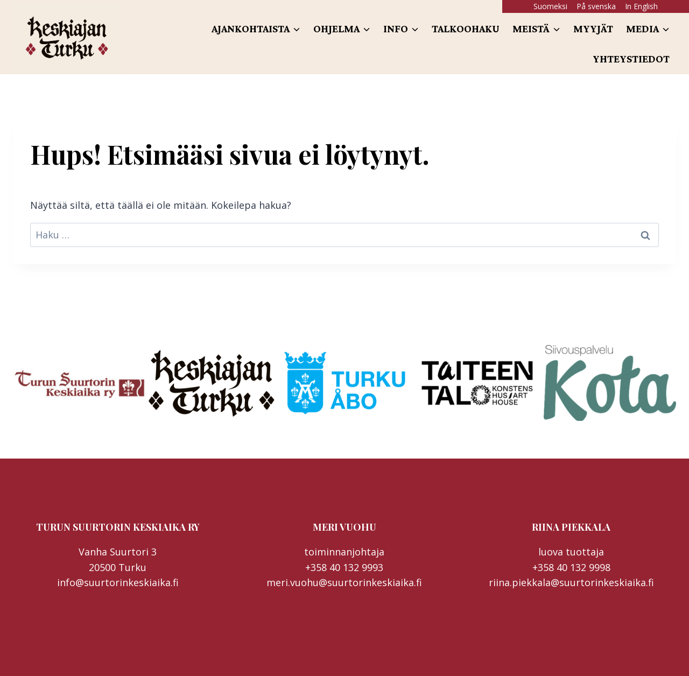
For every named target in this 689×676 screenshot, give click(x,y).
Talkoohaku (466, 28)
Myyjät (593, 28)
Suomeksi (550, 6)
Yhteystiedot (631, 59)
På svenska (596, 6)
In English (641, 6)
